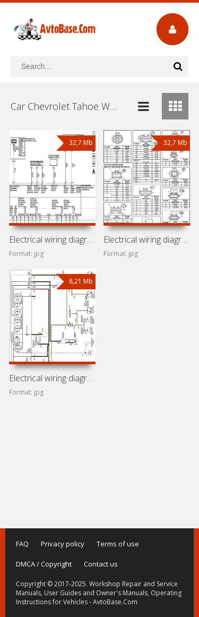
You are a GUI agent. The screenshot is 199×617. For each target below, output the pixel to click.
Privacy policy (62, 544)
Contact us (101, 564)
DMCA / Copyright (44, 564)
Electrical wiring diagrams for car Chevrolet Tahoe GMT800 (146, 239)
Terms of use (118, 544)
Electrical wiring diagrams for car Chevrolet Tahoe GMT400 (52, 378)
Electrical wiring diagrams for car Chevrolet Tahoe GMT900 (52, 239)
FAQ (22, 544)
